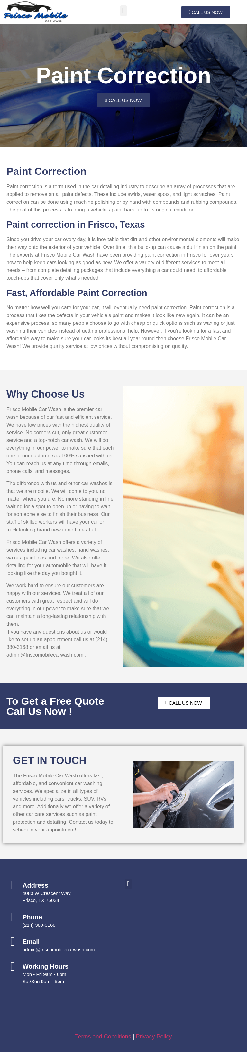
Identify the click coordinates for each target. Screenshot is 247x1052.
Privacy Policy (154, 1036)
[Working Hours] (12, 966)
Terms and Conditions (103, 1036)
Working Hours (46, 966)
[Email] (12, 941)
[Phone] (12, 917)
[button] (123, 10)
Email (31, 941)
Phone (32, 917)
